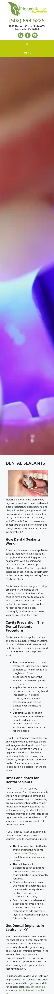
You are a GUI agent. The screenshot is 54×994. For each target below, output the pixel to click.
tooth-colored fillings (24, 853)
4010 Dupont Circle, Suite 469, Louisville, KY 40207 (27, 28)
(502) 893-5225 (27, 20)
